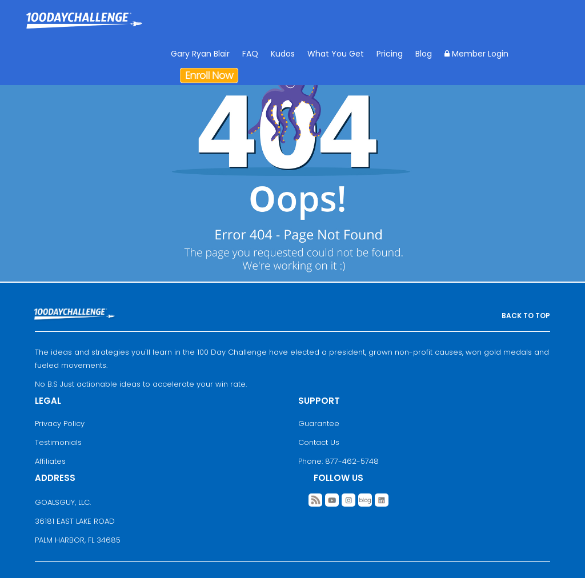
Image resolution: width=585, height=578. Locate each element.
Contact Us (318, 442)
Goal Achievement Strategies (84, 29)
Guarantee (318, 423)
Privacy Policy (60, 423)
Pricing (389, 53)
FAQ (250, 53)
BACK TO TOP (526, 315)
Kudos (283, 53)
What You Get (335, 53)
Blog (423, 53)
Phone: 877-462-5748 (338, 461)
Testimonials (58, 442)
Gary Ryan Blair (200, 53)
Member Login (476, 53)
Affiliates (50, 461)
